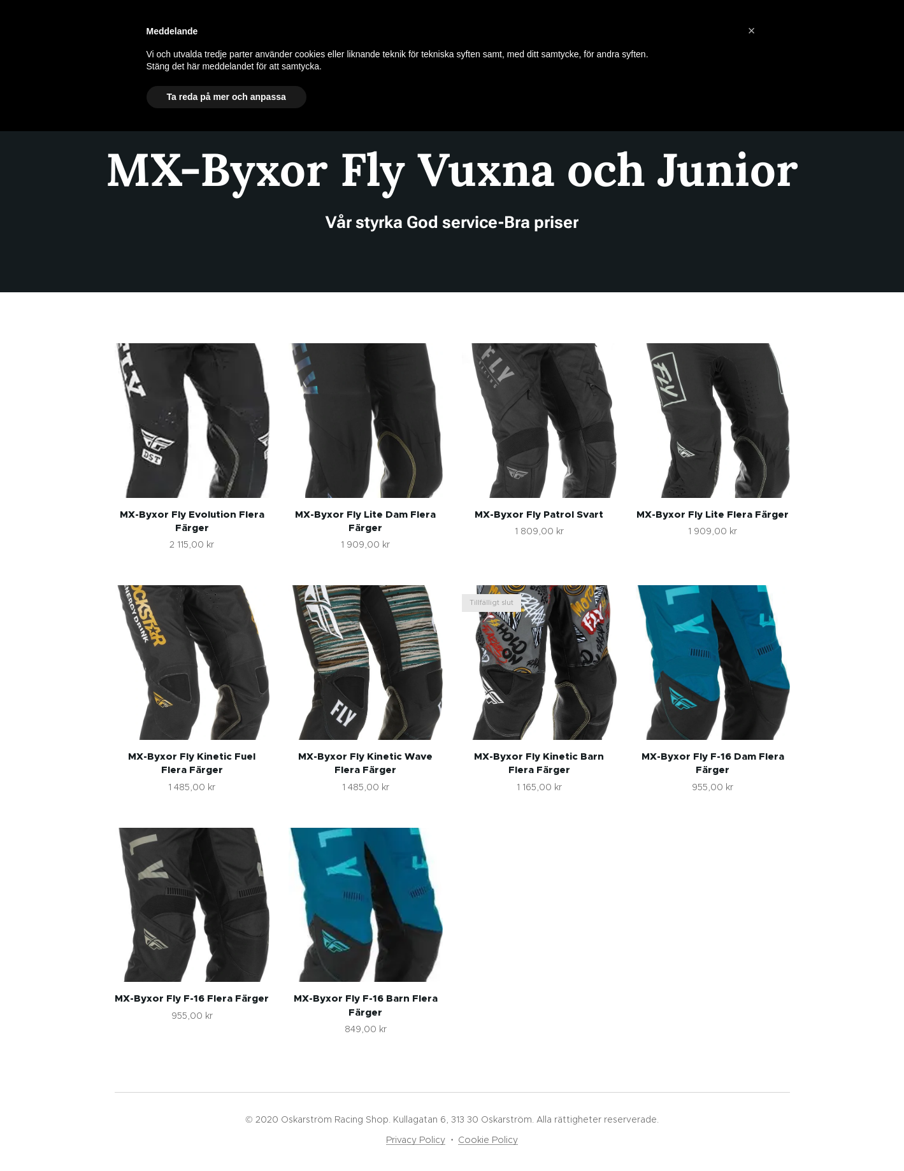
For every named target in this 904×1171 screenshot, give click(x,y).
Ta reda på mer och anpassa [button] (226, 97)
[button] (752, 30)
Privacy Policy (415, 1140)
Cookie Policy (488, 1140)
